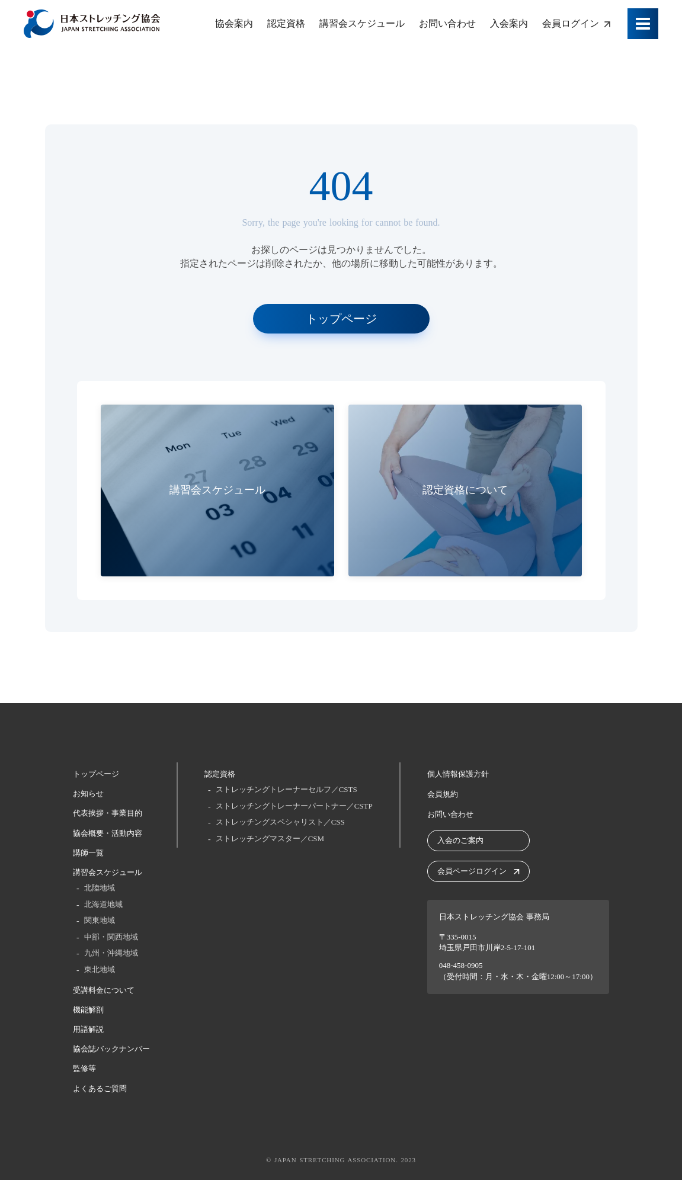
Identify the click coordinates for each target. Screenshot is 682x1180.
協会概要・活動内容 (107, 833)
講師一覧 (88, 852)
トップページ (96, 773)
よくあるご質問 (100, 1088)
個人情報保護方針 (458, 773)
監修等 (84, 1068)
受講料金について (104, 990)
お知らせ (88, 793)
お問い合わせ (450, 814)
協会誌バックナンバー (111, 1048)
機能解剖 (88, 1009)
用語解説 (88, 1029)
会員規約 (442, 794)
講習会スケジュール (107, 872)
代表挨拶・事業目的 (107, 813)
